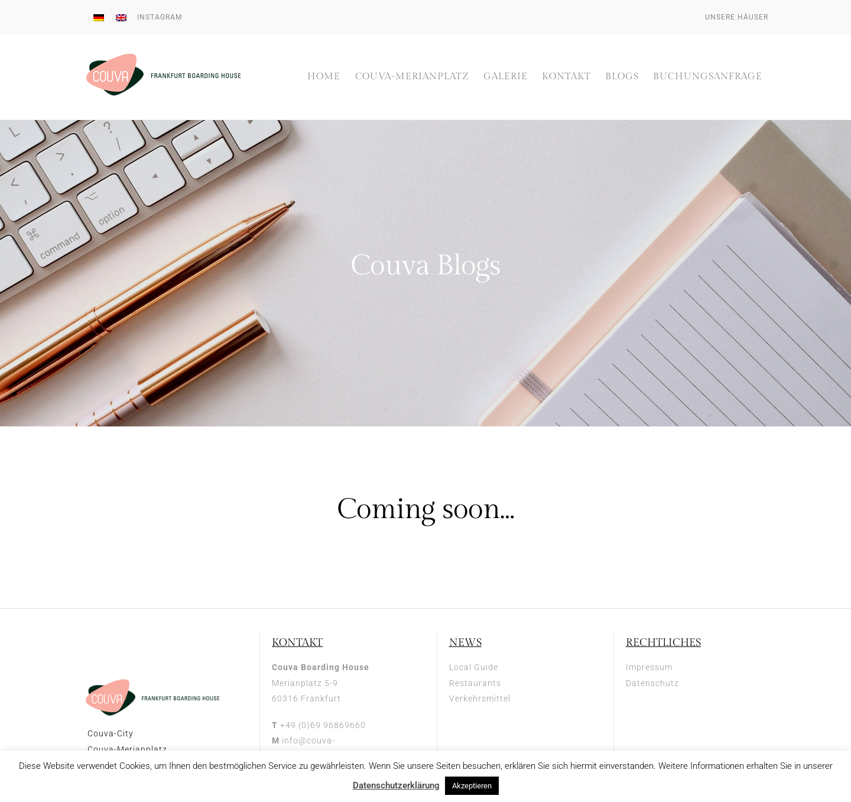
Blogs (622, 77)
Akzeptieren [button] (472, 785)
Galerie (505, 77)
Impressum (649, 667)
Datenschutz (652, 683)
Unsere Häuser (736, 17)
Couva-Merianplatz (412, 77)
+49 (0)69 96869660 (323, 725)
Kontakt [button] (566, 77)
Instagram (159, 17)
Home (323, 77)
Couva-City (110, 734)
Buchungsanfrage (707, 77)
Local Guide (473, 667)
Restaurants (475, 683)
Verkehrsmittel (480, 699)
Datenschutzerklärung (396, 785)
